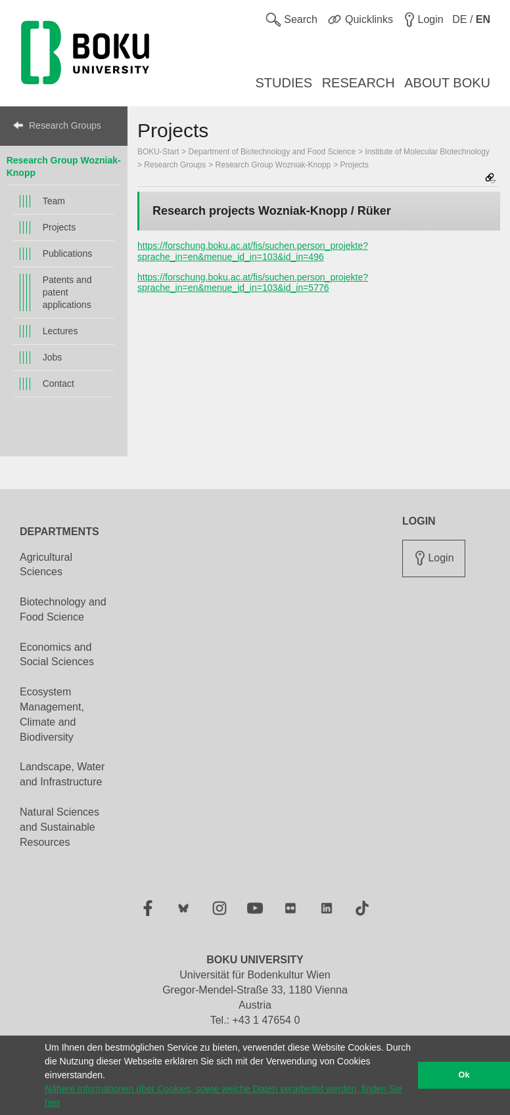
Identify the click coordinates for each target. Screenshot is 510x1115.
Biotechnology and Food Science (63, 609)
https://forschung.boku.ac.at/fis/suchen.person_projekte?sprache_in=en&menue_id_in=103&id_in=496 (252, 251)
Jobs (52, 357)
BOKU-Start (158, 151)
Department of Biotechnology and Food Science (272, 151)
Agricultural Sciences (46, 565)
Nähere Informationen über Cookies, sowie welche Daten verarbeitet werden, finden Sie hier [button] (223, 1095)
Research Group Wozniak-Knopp (273, 164)
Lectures (60, 331)
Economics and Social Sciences (57, 655)
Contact (58, 383)
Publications (68, 253)
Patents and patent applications (67, 292)
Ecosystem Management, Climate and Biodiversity (52, 714)
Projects (59, 227)
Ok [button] (464, 1075)
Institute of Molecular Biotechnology (427, 151)
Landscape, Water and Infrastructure (62, 774)
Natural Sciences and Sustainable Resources (59, 827)
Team (54, 201)
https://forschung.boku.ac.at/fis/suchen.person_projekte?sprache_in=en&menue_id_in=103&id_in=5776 (252, 283)
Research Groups (65, 125)
